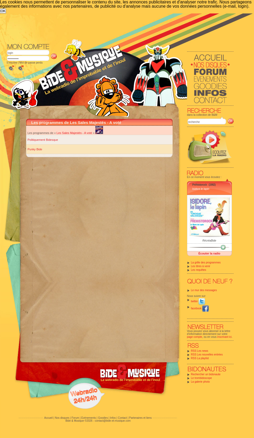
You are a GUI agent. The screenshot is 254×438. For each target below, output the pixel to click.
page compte (194, 336)
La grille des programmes (206, 262)
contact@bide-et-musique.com (113, 420)
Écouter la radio (209, 253)
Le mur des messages (204, 290)
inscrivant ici (224, 336)
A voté (88, 132)
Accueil (48, 417)
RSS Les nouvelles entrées (207, 354)
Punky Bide (35, 149)
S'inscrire (12, 62)
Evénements (88, 417)
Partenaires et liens (140, 417)
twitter (198, 301)
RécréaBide (209, 240)
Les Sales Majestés (69, 132)
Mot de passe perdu (30, 62)
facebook (200, 308)
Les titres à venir (200, 266)
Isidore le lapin (200, 188)
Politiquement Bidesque (43, 139)
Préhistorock (199, 184)
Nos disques (62, 417)
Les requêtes (198, 269)
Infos (113, 417)
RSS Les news (199, 350)
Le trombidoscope (201, 378)
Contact (122, 417)
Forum (75, 417)
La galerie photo (200, 381)
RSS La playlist (200, 358)
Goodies (103, 417)
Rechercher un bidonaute (206, 374)
